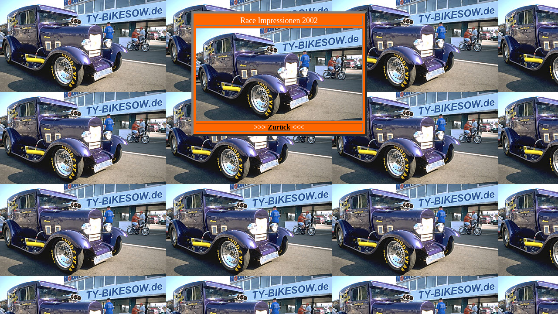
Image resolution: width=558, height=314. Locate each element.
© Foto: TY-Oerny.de (530, 146)
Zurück (279, 127)
